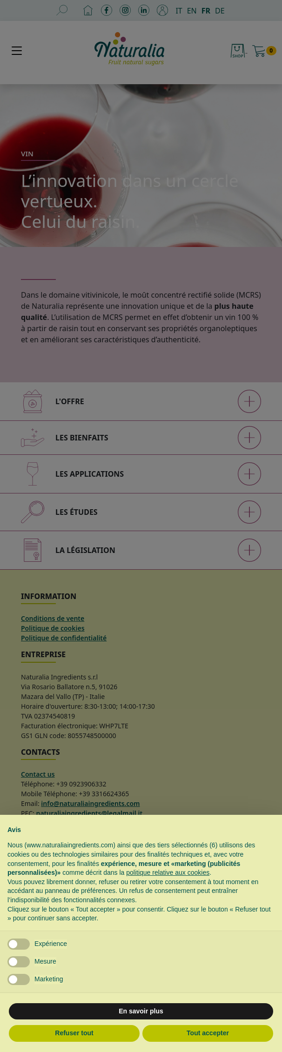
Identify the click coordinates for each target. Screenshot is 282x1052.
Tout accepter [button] (208, 1033)
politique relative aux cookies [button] (167, 872)
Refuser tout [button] (74, 1033)
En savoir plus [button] (141, 1011)
